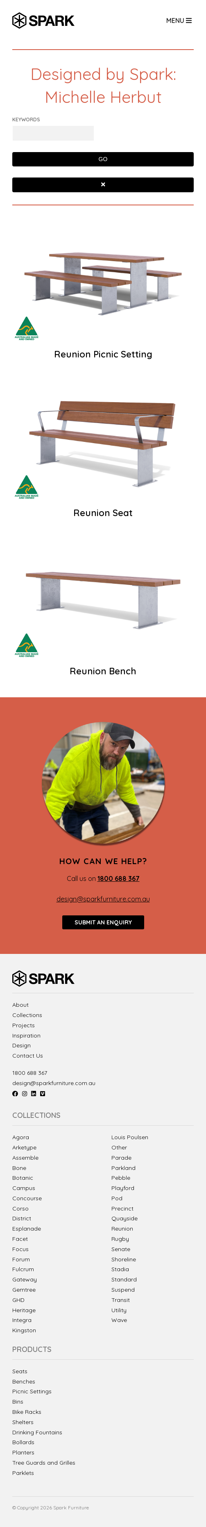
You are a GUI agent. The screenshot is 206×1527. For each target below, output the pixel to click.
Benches (23, 1381)
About (20, 1004)
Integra (22, 1320)
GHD (18, 1300)
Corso (20, 1208)
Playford (122, 1188)
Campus (23, 1188)
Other (119, 1147)
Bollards (23, 1442)
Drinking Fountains (37, 1432)
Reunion (122, 1228)
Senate (120, 1249)
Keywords (26, 119)
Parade (121, 1157)
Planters (23, 1452)
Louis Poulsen (129, 1137)
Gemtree (24, 1289)
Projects (23, 1025)
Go (103, 159)
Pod (116, 1198)
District (21, 1218)
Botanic (22, 1177)
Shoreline (123, 1259)
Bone (19, 1168)
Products (32, 1349)
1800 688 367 (29, 1073)
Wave (119, 1320)
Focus (20, 1249)
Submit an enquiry (103, 922)
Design (21, 1045)
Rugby (120, 1239)
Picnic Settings (32, 1391)
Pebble (120, 1177)
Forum (21, 1259)
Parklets (23, 1473)
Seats (19, 1371)
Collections (27, 1015)
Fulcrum (23, 1269)
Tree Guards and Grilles (43, 1462)
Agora (20, 1137)
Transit (120, 1300)
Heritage (24, 1310)
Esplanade (26, 1228)
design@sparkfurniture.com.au (103, 899)
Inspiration (26, 1035)
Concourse (27, 1198)
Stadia (120, 1269)
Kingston (24, 1330)
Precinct (122, 1208)
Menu (179, 20)
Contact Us (27, 1055)
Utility (119, 1310)
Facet (20, 1239)
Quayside (124, 1218)
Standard (124, 1279)
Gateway (24, 1279)
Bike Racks (26, 1412)
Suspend (123, 1289)
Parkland (123, 1168)
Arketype (24, 1147)
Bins (17, 1401)
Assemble (25, 1157)
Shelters (23, 1422)
